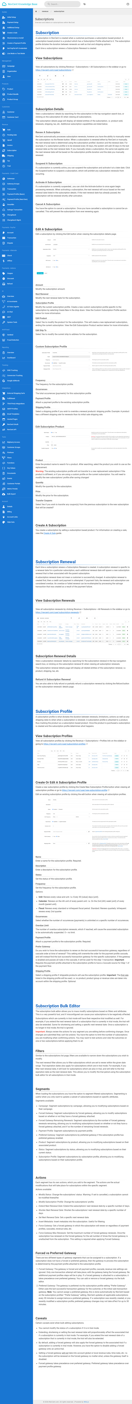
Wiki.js (86, 1402)
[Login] (128, 4)
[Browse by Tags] (85, 4)
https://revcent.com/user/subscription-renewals (57, 612)
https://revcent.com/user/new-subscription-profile (84, 790)
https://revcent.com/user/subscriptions (53, 70)
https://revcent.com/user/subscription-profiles (64, 744)
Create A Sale (50, 533)
